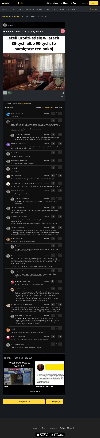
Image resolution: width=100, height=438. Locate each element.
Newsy (62, 9)
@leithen (18, 137)
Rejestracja (93, 3)
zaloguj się (23, 103)
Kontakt (34, 428)
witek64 (13, 190)
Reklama (43, 428)
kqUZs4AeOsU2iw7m (17, 304)
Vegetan (13, 227)
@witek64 (18, 201)
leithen (13, 121)
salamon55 (18, 281)
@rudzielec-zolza (20, 318)
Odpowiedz (46, 113)
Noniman (14, 336)
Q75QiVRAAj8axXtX (17, 344)
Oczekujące (48, 3)
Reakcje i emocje (51, 9)
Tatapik (17, 246)
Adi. (12, 175)
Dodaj (21, 3)
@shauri (18, 249)
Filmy (61, 3)
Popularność (58, 107)
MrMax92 (14, 168)
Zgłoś (62, 96)
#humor (12, 34)
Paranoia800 (15, 160)
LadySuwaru (19, 289)
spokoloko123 (15, 216)
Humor (13, 9)
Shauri (13, 238)
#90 (25, 34)
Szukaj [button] (94, 9)
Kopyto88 (14, 153)
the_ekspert (19, 271)
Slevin (13, 255)
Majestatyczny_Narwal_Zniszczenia (22, 183)
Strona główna (7, 16)
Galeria (21, 9)
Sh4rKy (13, 113)
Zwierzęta (5, 9)
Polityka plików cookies (67, 428)
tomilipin (18, 198)
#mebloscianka (19, 34)
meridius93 (14, 143)
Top (70, 3)
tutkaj (13, 329)
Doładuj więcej (34, 391)
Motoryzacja (71, 9)
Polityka (40, 9)
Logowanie (82, 3)
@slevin (17, 274)
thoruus (13, 207)
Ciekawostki (30, 9)
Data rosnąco (40, 107)
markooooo (18, 134)
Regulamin (53, 428)
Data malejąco (49, 107)
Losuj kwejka (56, 402)
